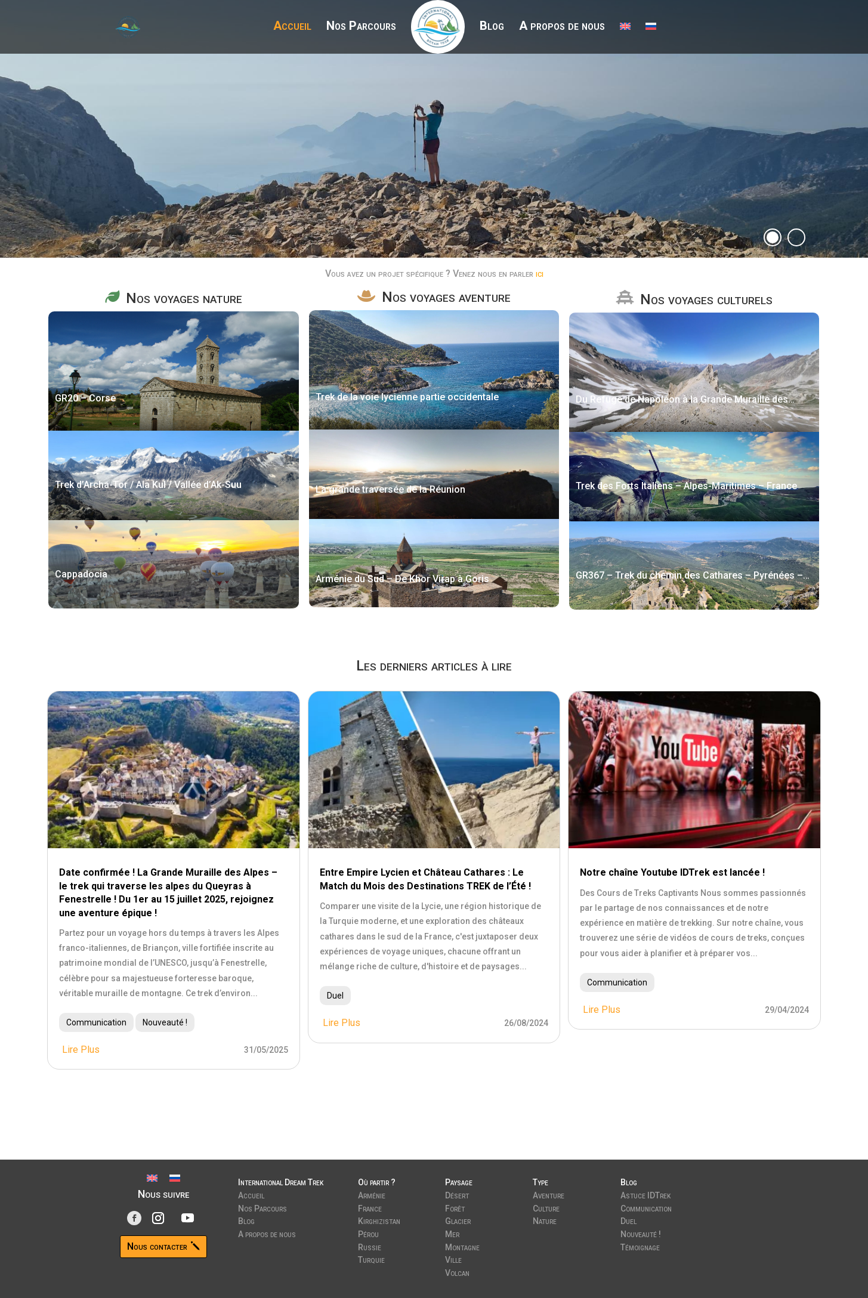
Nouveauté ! (165, 1022)
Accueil (292, 27)
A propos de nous (562, 27)
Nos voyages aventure (446, 297)
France (370, 1207)
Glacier (458, 1219)
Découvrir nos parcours (206, 157)
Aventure (548, 1194)
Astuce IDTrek (645, 1194)
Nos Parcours (361, 27)
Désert (457, 1194)
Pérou (368, 1233)
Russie (369, 1246)
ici (539, 273)
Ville (453, 1258)
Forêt (455, 1207)
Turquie (371, 1258)
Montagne (462, 1246)
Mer (452, 1233)
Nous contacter (157, 1246)
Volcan (457, 1271)
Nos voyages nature (184, 298)
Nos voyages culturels (706, 299)
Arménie (371, 1194)
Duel (335, 995)
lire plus (81, 1049)
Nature (545, 1219)
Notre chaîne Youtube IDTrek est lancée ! (672, 872)
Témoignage (640, 1246)
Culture (546, 1207)
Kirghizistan (379, 1219)
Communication (96, 1022)
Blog (492, 27)
